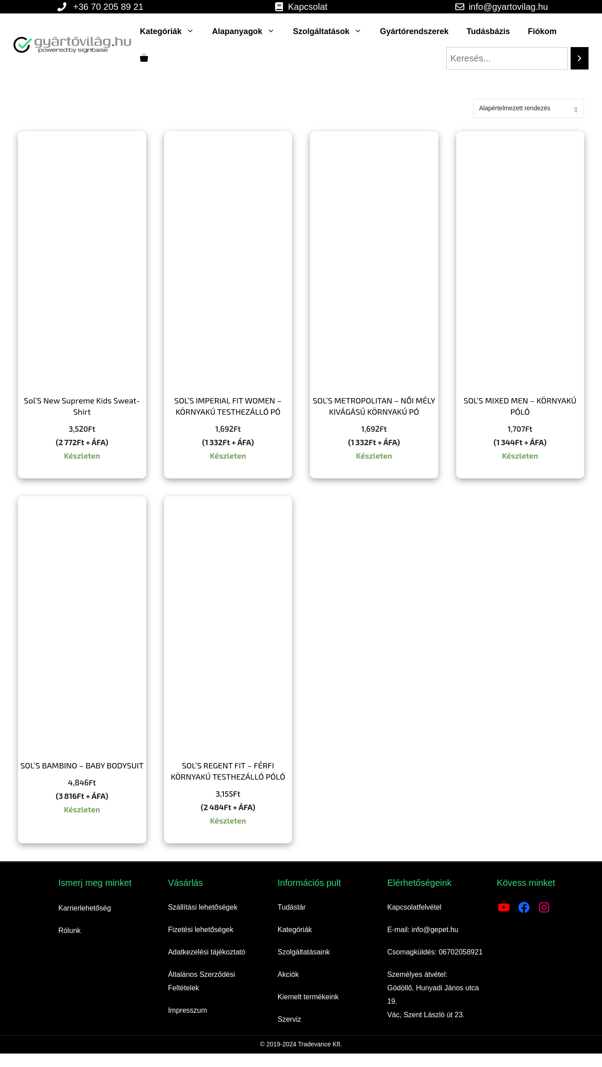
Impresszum (187, 1010)
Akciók (288, 974)
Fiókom (542, 31)
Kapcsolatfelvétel (414, 907)
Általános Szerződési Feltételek (201, 981)
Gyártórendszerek (414, 31)
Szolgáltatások (332, 31)
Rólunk (69, 930)
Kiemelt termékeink (308, 997)
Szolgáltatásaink (304, 952)
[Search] (580, 58)
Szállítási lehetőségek (202, 907)
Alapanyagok (248, 31)
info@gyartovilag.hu (508, 7)
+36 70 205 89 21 (108, 7)
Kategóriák (171, 31)
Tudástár (292, 907)
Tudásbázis (488, 31)
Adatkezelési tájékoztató (206, 952)
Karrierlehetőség (84, 908)
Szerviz (289, 1019)
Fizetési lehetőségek (200, 929)
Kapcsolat (307, 7)
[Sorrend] (528, 108)
